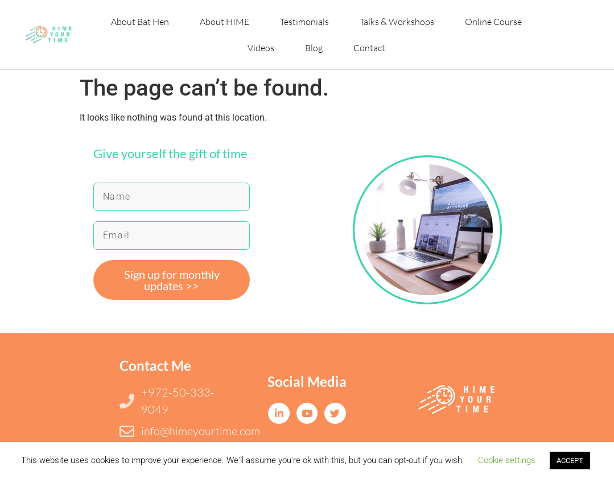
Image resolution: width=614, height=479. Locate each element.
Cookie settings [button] (506, 460)
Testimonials (304, 21)
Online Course (493, 21)
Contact (369, 47)
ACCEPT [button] (570, 460)
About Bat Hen (140, 21)
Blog (314, 47)
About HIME (224, 21)
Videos (261, 47)
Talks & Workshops (397, 21)
